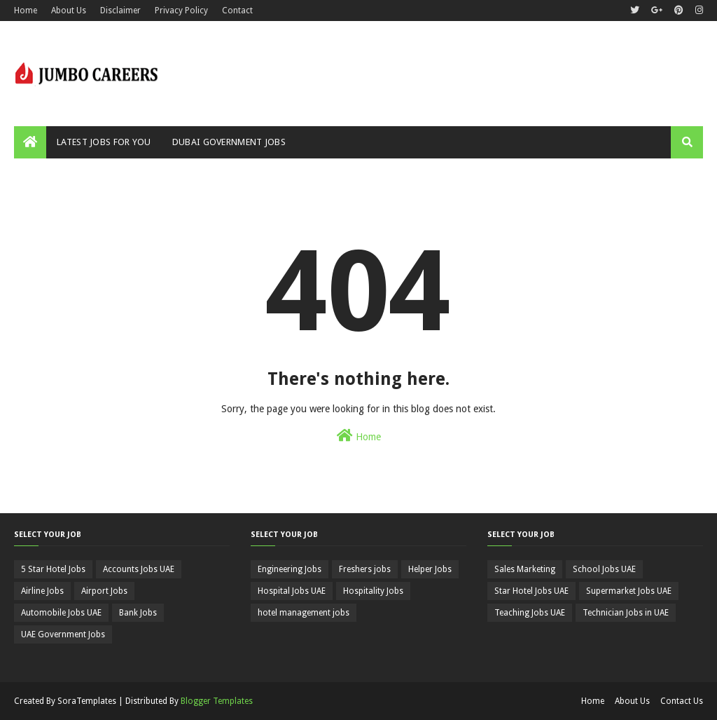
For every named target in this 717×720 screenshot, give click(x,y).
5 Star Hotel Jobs (53, 569)
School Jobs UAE (604, 569)
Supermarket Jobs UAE (628, 591)
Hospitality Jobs (373, 591)
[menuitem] (30, 142)
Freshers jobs (365, 569)
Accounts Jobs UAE (138, 569)
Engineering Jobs (289, 569)
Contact (237, 10)
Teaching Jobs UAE (529, 613)
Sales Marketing (524, 569)
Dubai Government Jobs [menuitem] (229, 142)
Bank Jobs (138, 613)
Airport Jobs (104, 591)
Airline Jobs (42, 591)
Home (25, 10)
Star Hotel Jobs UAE (531, 591)
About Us (68, 10)
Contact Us (681, 701)
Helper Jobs (430, 569)
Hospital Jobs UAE (292, 591)
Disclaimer (120, 10)
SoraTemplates (86, 701)
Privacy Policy (181, 10)
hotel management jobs (303, 613)
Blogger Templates (217, 701)
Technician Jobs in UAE (626, 613)
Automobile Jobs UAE (61, 613)
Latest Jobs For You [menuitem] (104, 142)
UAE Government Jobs (63, 634)
